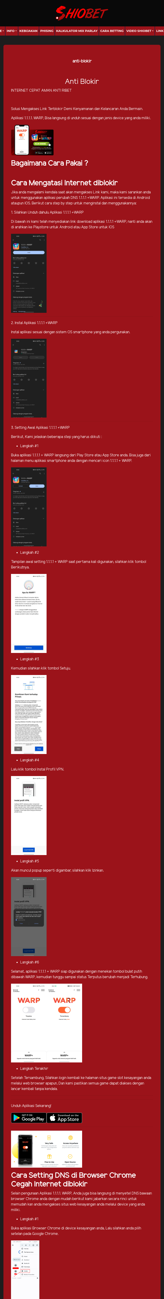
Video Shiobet (138, 31)
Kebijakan (28, 31)
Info (10, 31)
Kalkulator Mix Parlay (76, 31)
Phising (46, 31)
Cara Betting (112, 31)
